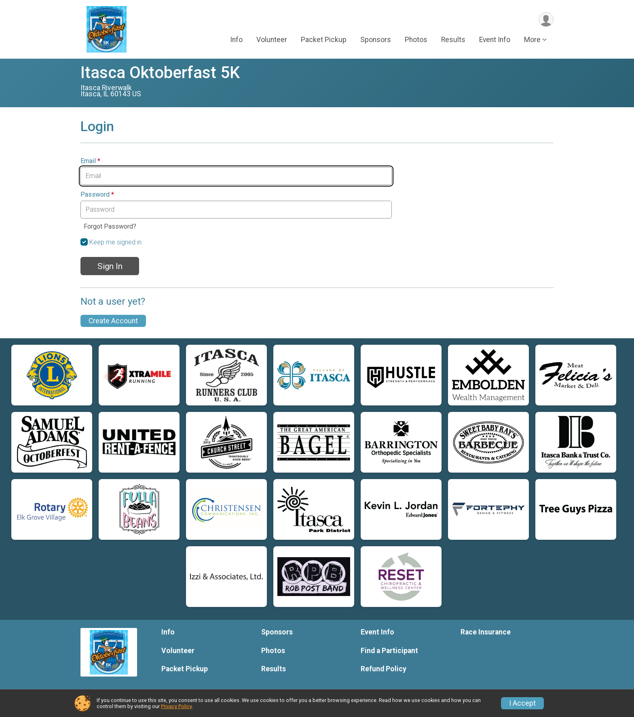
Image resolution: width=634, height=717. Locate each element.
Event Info (494, 40)
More (532, 40)
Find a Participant (389, 651)
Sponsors (375, 40)
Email (90, 161)
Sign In (110, 266)
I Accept (522, 703)
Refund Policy (383, 669)
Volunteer (271, 40)
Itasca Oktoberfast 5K (160, 72)
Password (97, 194)
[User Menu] (546, 19)
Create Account (113, 321)
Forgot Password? (110, 226)
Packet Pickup (324, 40)
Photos (416, 40)
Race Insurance (486, 632)
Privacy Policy (176, 706)
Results (453, 40)
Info (236, 40)
